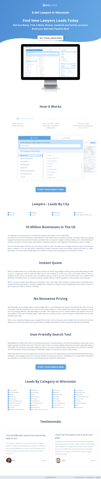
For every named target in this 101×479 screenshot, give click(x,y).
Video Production (59, 407)
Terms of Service (79, 477)
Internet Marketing (59, 403)
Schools (12, 407)
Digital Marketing (81, 403)
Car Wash (34, 398)
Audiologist (79, 390)
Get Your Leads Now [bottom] (51, 38)
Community (57, 405)
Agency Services (14, 405)
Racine (34, 214)
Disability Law (36, 401)
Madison (12, 214)
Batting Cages (58, 394)
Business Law (35, 396)
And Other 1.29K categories (39, 409)
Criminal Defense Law (16, 401)
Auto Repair (35, 392)
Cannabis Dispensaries (82, 396)
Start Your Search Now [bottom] (51, 189)
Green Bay (57, 214)
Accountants (13, 390)
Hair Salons (57, 401)
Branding (34, 405)
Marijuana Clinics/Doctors (17, 409)
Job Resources (36, 407)
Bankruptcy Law (80, 392)
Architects (57, 390)
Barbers (12, 394)
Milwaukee (79, 212)
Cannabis (56, 396)
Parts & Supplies (14, 392)
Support (98, 477)
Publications (79, 407)
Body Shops (79, 394)
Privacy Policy (90, 477)
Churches (56, 398)
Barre (33, 394)
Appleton (34, 212)
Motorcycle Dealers (15, 403)
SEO (77, 405)
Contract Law (80, 398)
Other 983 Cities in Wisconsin (84, 214)
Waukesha (57, 212)
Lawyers (78, 401)
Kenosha (12, 212)
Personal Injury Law (37, 403)
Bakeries (56, 392)
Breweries (13, 396)
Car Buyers (13, 398)
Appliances (35, 390)
